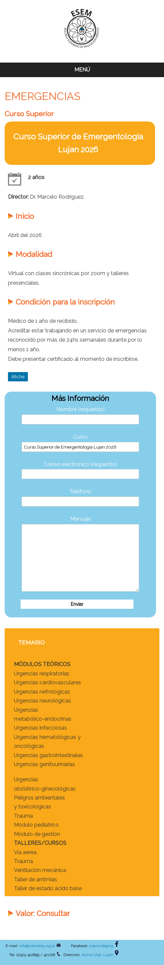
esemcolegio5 (101, 945)
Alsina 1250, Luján (97, 954)
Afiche (18, 376)
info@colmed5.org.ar (37, 945)
